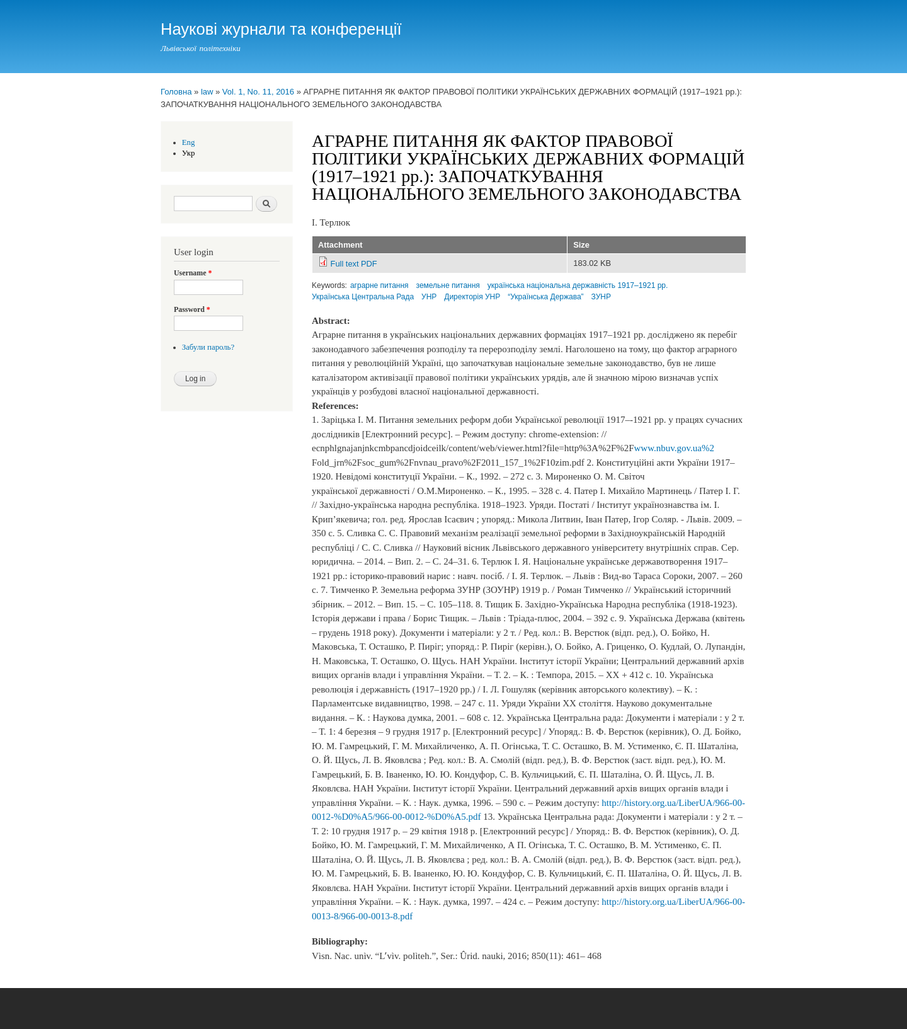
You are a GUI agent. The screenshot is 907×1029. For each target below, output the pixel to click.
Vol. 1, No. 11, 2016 (258, 91)
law (207, 91)
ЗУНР (601, 296)
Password (192, 309)
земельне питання (448, 285)
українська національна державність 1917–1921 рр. (578, 285)
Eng (188, 142)
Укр (188, 153)
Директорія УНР (472, 296)
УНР (428, 296)
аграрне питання (379, 285)
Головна (176, 91)
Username (193, 272)
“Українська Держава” (545, 296)
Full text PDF (354, 263)
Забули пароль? (208, 347)
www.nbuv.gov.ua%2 (674, 448)
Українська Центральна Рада (363, 296)
